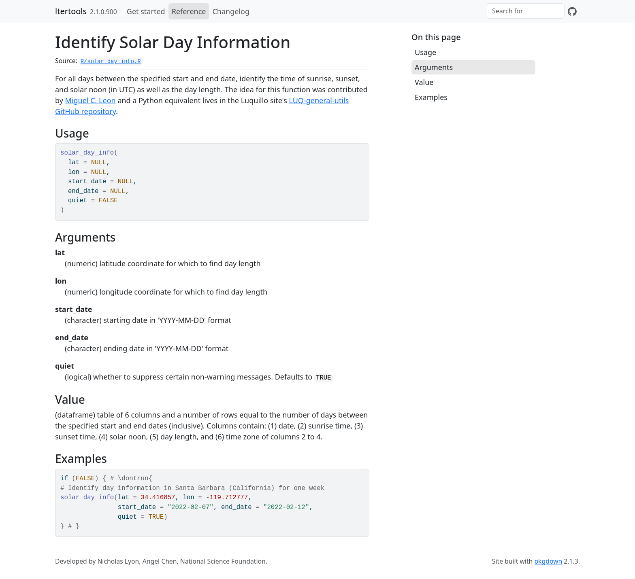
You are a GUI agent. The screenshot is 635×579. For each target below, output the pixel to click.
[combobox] (526, 11)
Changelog (230, 11)
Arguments (434, 67)
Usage (425, 52)
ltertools (71, 11)
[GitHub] (572, 11)
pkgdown (548, 561)
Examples (431, 97)
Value (424, 82)
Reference (189, 11)
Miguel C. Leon (90, 100)
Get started (146, 11)
